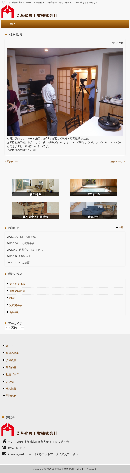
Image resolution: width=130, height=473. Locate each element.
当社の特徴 (12, 353)
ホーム (10, 346)
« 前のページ (12, 161)
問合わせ (11, 395)
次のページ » (117, 161)
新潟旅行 (14, 312)
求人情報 (11, 388)
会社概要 (11, 360)
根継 (12, 298)
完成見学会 (15, 305)
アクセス (11, 381)
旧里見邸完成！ (18, 291)
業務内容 (11, 367)
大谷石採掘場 (17, 283)
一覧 (121, 227)
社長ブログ (12, 374)
